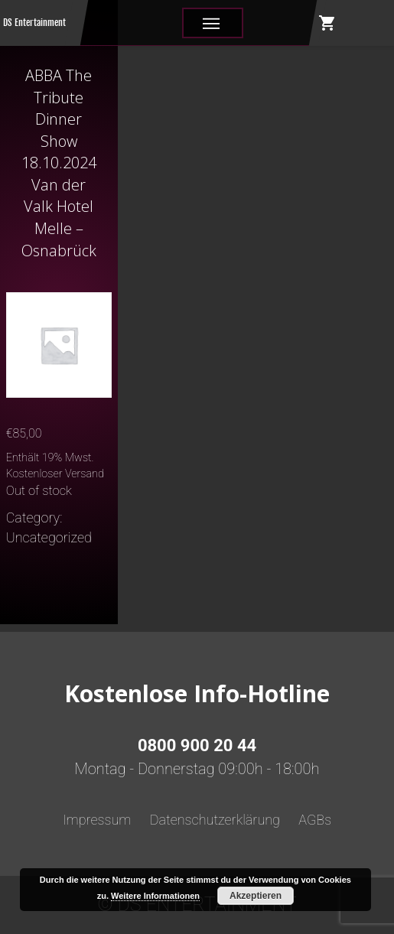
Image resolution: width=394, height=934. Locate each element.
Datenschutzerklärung (215, 820)
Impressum (97, 820)
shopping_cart (327, 23)
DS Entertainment (34, 22)
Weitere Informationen (155, 895)
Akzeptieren (256, 895)
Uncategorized (49, 537)
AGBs (314, 820)
